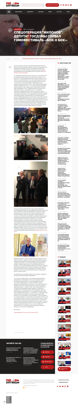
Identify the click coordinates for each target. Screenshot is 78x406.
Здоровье (40, 11)
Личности (18, 29)
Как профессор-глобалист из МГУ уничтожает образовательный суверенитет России (13, 361)
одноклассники (47, 361)
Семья (68, 11)
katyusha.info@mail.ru (64, 380)
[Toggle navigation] (9, 12)
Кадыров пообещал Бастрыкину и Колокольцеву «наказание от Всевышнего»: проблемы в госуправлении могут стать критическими (30, 351)
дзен (45, 367)
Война (50, 11)
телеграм (46, 352)
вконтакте (46, 356)
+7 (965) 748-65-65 (63, 382)
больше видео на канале (63, 369)
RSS (25, 388)
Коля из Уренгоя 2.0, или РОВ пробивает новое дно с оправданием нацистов (13, 349)
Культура (59, 11)
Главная (8, 58)
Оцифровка (30, 11)
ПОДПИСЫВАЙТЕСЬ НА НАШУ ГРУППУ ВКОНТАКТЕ (26, 312)
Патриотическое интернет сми (13, 7)
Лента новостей (63, 63)
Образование (18, 11)
